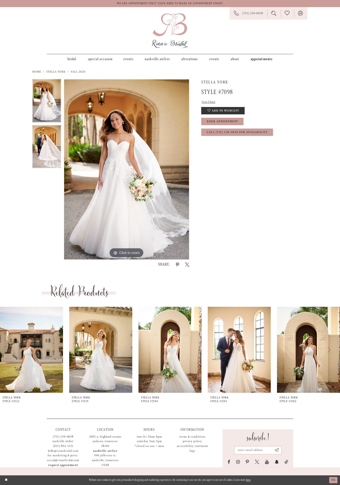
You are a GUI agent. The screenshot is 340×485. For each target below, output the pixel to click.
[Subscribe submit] (277, 450)
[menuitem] (72, 59)
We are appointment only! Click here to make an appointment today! (170, 3)
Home (36, 72)
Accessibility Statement (192, 446)
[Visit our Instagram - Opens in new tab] (238, 461)
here (248, 480)
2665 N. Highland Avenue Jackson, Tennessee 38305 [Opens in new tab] (105, 441)
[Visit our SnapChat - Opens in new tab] (277, 461)
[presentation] (31, 350)
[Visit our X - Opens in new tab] (257, 461)
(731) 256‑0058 (63, 437)
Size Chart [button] (208, 102)
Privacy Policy (192, 441)
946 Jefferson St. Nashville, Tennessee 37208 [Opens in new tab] (105, 460)
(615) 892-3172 (63, 446)
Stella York (56, 72)
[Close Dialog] (6, 480)
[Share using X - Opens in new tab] (187, 264)
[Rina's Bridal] (170, 30)
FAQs (192, 451)
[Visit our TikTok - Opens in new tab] (286, 461)
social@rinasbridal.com (63, 460)
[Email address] (257, 450)
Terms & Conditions (192, 437)
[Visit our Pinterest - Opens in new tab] (247, 461)
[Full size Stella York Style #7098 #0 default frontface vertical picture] (126, 169)
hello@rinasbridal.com (63, 451)
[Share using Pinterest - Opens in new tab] (177, 264)
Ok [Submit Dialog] (333, 480)
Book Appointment (222, 121)
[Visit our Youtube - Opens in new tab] (267, 461)
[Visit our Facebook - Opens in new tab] (229, 461)
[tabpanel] (46, 102)
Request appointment (63, 465)
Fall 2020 (78, 72)
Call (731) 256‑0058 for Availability (237, 132)
